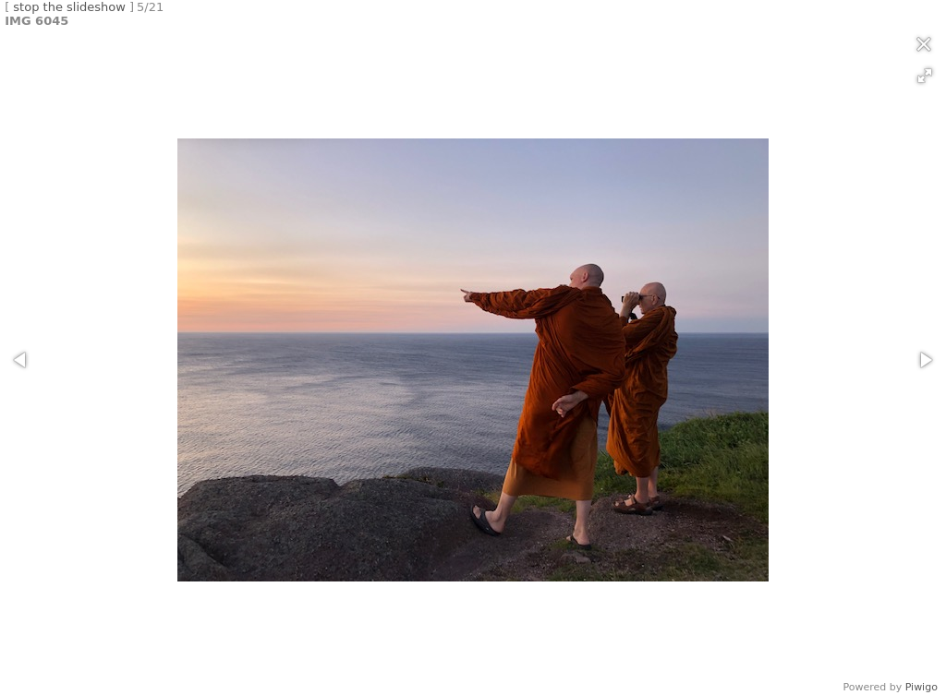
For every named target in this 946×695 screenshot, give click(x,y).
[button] (925, 75)
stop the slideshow (69, 7)
